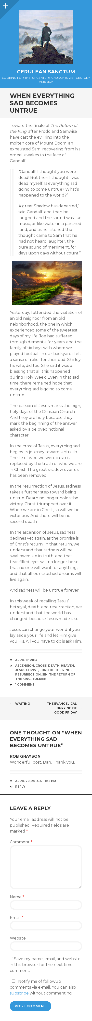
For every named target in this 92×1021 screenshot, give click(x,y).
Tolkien (39, 679)
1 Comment (25, 684)
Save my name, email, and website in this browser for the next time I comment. (45, 964)
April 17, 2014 (26, 660)
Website (18, 938)
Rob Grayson (25, 756)
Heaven (67, 665)
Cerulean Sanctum (46, 72)
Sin (45, 674)
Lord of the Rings (55, 670)
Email (16, 917)
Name (17, 897)
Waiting (20, 703)
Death (53, 665)
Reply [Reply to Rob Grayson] (20, 786)
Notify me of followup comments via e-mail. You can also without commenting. (43, 987)
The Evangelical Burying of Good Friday (64, 708)
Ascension (24, 665)
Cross (41, 665)
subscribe (19, 993)
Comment (21, 842)
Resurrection (28, 674)
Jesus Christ (26, 670)
